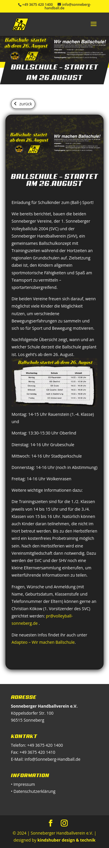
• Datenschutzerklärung (33, 791)
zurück (25, 104)
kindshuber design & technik (66, 840)
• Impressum (23, 784)
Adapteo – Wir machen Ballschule (43, 642)
